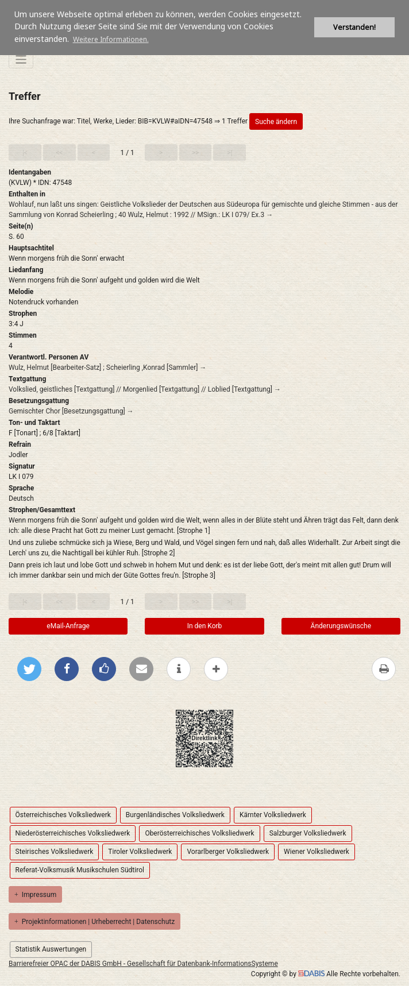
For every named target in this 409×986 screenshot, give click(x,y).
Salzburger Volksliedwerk (307, 833)
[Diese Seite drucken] (384, 669)
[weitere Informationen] (179, 669)
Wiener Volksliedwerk (316, 852)
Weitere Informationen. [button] (111, 39)
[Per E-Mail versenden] (141, 669)
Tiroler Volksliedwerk (140, 852)
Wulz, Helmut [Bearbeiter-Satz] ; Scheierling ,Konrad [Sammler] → (107, 368)
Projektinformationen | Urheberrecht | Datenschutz (94, 922)
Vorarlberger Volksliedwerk (228, 852)
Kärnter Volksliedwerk (273, 815)
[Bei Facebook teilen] (67, 669)
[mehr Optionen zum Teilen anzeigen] (216, 669)
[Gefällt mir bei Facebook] (104, 669)
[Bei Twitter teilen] (29, 669)
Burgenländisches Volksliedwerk (175, 815)
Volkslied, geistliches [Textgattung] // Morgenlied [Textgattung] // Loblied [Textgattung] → (145, 389)
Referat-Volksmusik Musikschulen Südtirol (80, 870)
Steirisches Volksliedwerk (55, 852)
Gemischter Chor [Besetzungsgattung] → (71, 411)
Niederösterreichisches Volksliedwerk (73, 833)
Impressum (35, 895)
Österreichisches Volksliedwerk (63, 815)
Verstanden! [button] (354, 27)
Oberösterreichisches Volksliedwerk (199, 833)
